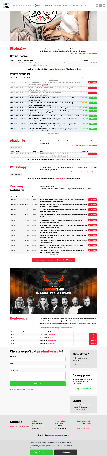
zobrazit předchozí (53, 80)
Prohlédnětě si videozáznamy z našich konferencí (56, 328)
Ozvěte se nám (60, 69)
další (95, 26)
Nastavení (44, 447)
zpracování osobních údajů (25, 389)
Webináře (57, 5)
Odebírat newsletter (83, 428)
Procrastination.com (79, 409)
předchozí (12, 26)
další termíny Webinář (53, 133)
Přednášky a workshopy (44, 5)
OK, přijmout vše (41, 452)
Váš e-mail (13, 356)
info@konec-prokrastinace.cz (82, 364)
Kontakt (83, 5)
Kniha (15, 5)
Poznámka (13, 370)
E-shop (21, 5)
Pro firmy (76, 5)
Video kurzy (30, 5)
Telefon (12, 363)
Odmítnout (66, 452)
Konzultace (66, 5)
